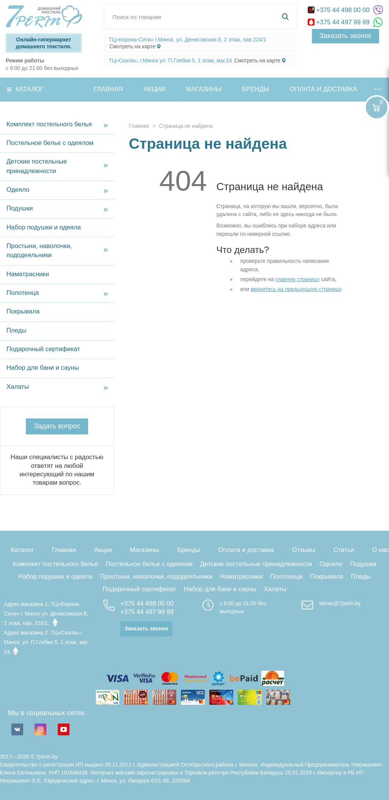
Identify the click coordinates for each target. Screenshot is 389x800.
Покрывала (23, 311)
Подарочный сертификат (43, 349)
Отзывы (303, 549)
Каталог (30, 89)
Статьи (343, 549)
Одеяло (17, 189)
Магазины (203, 89)
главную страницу (297, 279)
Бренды (255, 89)
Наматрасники (27, 274)
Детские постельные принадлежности (36, 166)
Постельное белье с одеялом (49, 142)
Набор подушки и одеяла (43, 227)
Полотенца (22, 292)
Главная (108, 89)
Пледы (16, 330)
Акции (155, 89)
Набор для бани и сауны (42, 367)
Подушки (19, 208)
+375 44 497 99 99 (340, 22)
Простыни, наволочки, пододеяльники (39, 250)
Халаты (17, 386)
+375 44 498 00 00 (340, 10)
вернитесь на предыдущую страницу (296, 289)
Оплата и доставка (323, 89)
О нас (380, 549)
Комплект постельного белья (49, 124)
